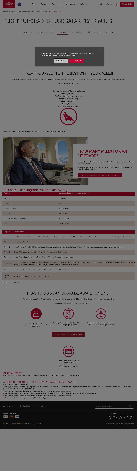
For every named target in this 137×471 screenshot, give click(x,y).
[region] (69, 56)
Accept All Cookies (76, 61)
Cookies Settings (61, 61)
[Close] (100, 49)
